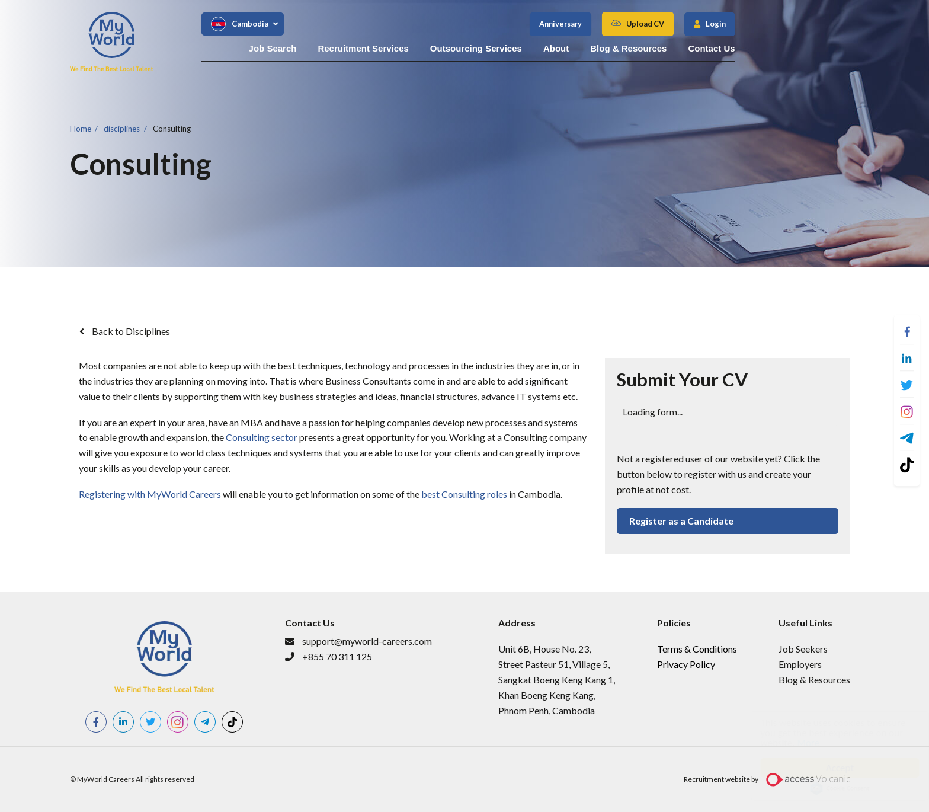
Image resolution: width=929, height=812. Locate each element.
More (797, 743)
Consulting (172, 128)
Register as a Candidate (681, 520)
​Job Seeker (801, 648)
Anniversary (684, 23)
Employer (798, 664)
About (680, 48)
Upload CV (769, 23)
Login (839, 23)
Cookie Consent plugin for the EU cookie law (828, 788)
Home (80, 128)
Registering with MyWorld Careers (150, 494)
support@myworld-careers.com (367, 641)
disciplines (122, 128)
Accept (828, 768)
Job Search (397, 48)
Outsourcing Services (600, 48)
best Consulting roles (464, 494)
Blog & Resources (753, 48)
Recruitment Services (487, 48)
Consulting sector (261, 437)
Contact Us (835, 48)
